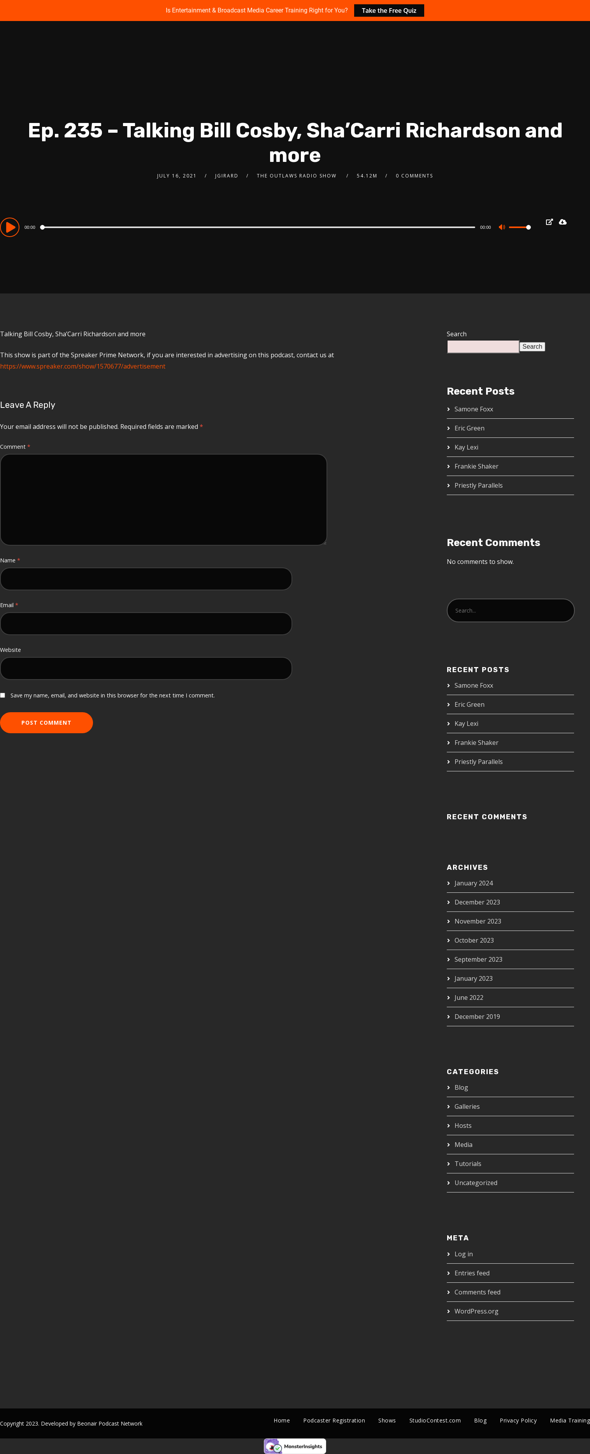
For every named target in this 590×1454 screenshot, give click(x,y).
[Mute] (503, 228)
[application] (265, 227)
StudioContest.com (435, 1420)
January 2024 (474, 883)
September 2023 (478, 959)
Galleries (467, 1106)
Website (10, 649)
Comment (15, 446)
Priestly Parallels (479, 485)
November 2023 (478, 921)
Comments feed (477, 1292)
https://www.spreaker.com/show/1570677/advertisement (82, 366)
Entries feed (472, 1273)
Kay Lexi (466, 447)
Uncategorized (476, 1182)
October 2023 (474, 940)
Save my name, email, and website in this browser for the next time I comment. (113, 695)
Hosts (463, 1125)
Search (457, 334)
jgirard (227, 175)
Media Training (570, 1420)
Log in (464, 1254)
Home (282, 1420)
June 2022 (469, 997)
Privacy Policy (518, 1420)
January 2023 (474, 978)
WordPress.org (477, 1311)
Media (463, 1144)
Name (10, 560)
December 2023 (477, 902)
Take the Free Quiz (389, 10)
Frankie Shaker (477, 466)
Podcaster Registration (334, 1420)
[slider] (258, 227)
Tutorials (468, 1163)
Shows (387, 1420)
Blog (461, 1087)
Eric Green (470, 428)
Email (9, 605)
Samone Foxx (474, 409)
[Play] (11, 227)
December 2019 (477, 1016)
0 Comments (414, 175)
